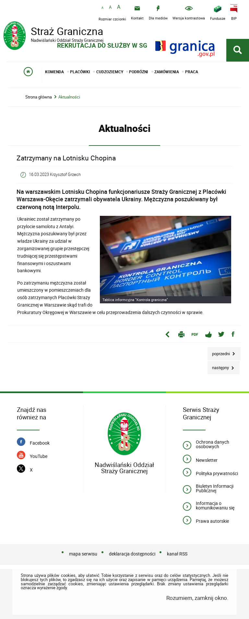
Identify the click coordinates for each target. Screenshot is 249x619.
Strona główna (38, 97)
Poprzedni (219, 351)
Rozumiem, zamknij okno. (197, 597)
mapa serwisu (83, 554)
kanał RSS (177, 554)
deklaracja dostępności (132, 554)
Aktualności (69, 97)
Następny (219, 365)
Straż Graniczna (55, 32)
